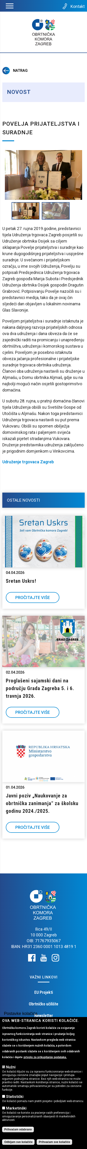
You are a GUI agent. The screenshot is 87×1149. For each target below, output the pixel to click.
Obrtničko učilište (43, 1003)
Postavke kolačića (20, 1013)
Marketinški (16, 1108)
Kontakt (73, 6)
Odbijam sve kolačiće (18, 1142)
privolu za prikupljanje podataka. (45, 1057)
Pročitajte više (32, 597)
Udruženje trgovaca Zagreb (28, 461)
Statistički (14, 1096)
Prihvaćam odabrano (18, 1129)
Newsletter (43, 1015)
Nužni (11, 1067)
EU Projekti (43, 992)
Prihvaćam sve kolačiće (54, 1142)
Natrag (15, 70)
